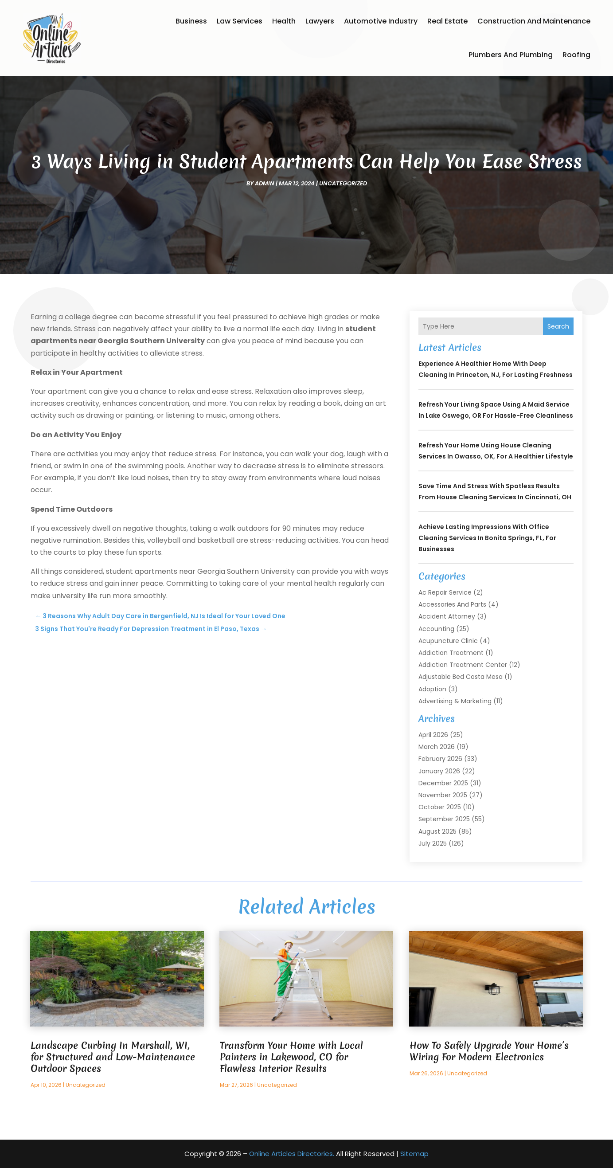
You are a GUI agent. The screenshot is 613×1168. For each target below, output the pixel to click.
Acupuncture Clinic (448, 640)
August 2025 (437, 831)
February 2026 (440, 758)
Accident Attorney (446, 616)
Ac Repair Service (445, 592)
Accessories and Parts (452, 604)
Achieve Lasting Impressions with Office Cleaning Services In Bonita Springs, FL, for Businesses (487, 537)
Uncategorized (343, 183)
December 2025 (443, 783)
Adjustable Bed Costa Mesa (460, 676)
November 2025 (442, 795)
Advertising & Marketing (455, 701)
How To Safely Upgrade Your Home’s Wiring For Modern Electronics (489, 1051)
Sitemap (414, 1153)
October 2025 (439, 807)
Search (558, 326)
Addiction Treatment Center (462, 664)
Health (284, 21)
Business (191, 21)
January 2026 (439, 771)
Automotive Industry (381, 21)
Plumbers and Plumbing (511, 55)
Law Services (239, 21)
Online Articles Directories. (291, 1153)
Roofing (576, 55)
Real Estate (447, 21)
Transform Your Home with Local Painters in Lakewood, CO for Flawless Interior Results (291, 1057)
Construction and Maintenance (533, 21)
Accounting (436, 628)
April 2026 (433, 734)
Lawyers (319, 21)
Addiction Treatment (451, 652)
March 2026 (436, 746)
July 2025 (432, 843)
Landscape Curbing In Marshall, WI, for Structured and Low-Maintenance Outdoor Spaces (113, 1057)
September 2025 (444, 819)
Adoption (432, 689)
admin (264, 183)
